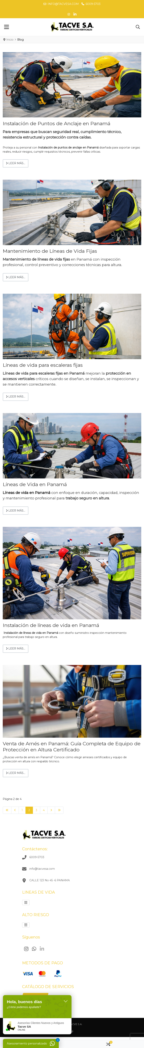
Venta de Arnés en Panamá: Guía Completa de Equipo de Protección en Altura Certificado (71, 746)
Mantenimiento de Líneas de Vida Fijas (50, 251)
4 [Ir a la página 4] (44, 810)
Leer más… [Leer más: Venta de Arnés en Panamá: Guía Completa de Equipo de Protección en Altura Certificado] (15, 773)
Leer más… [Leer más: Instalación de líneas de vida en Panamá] (15, 648)
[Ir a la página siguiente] (51, 810)
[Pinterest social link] (69, 14)
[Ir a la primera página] (7, 810)
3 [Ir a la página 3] (36, 810)
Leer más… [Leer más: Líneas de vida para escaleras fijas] (15, 396)
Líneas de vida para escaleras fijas (43, 365)
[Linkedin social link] (75, 14)
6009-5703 (93, 4)
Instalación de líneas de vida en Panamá (51, 625)
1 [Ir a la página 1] (22, 810)
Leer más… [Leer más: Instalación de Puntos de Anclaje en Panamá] (15, 163)
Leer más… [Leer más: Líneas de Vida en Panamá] (15, 510)
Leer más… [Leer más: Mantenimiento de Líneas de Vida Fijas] (15, 277)
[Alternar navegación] (26, 902)
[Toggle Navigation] (6, 27)
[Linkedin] (42, 949)
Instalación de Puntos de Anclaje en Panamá (56, 123)
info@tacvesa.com (63, 4)
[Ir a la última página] (59, 810)
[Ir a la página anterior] (15, 810)
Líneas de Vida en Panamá (35, 484)
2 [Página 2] (29, 810)
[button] (137, 27)
